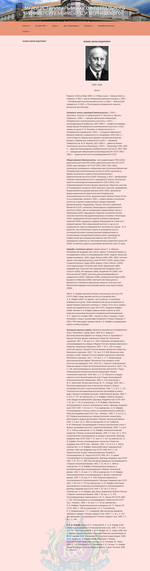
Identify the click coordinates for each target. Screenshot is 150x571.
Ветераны (89, 26)
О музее (26, 31)
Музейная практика (107, 26)
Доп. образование (72, 26)
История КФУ (41, 26)
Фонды (56, 26)
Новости (26, 26)
